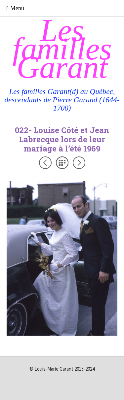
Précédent (45, 162)
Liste (62, 162)
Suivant (79, 162)
